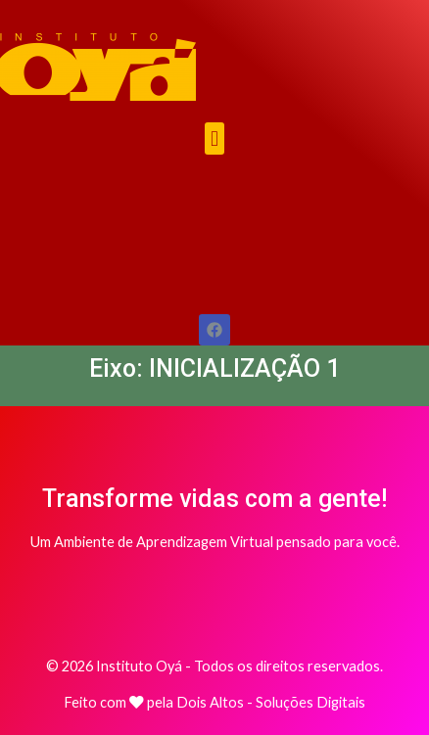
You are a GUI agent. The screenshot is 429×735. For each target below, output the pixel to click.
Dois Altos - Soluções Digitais (270, 702)
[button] (214, 138)
